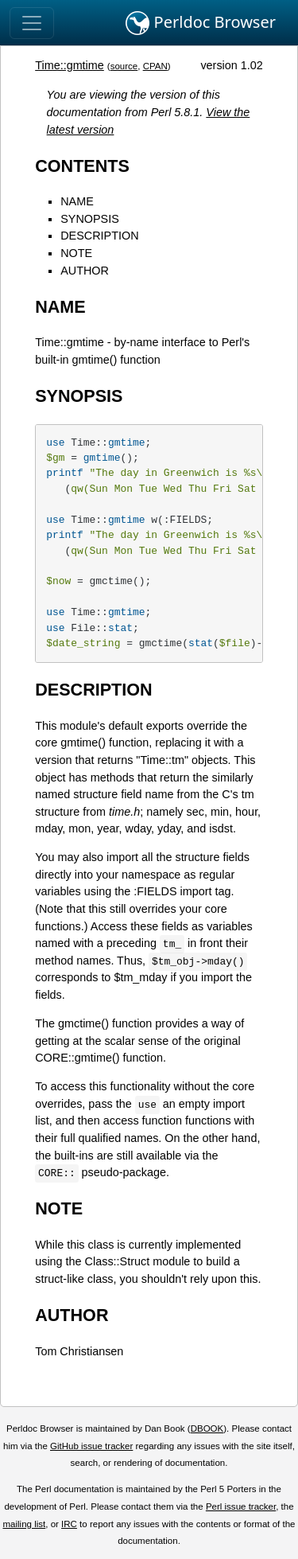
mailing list (23, 1524)
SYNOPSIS (89, 218)
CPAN (155, 66)
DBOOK (207, 1428)
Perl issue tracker (241, 1506)
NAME (77, 201)
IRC (69, 1524)
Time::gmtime (69, 65)
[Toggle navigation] (32, 23)
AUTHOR (84, 270)
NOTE (76, 253)
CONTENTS (82, 166)
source (124, 66)
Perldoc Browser (201, 23)
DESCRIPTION (99, 235)
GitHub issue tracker (91, 1446)
